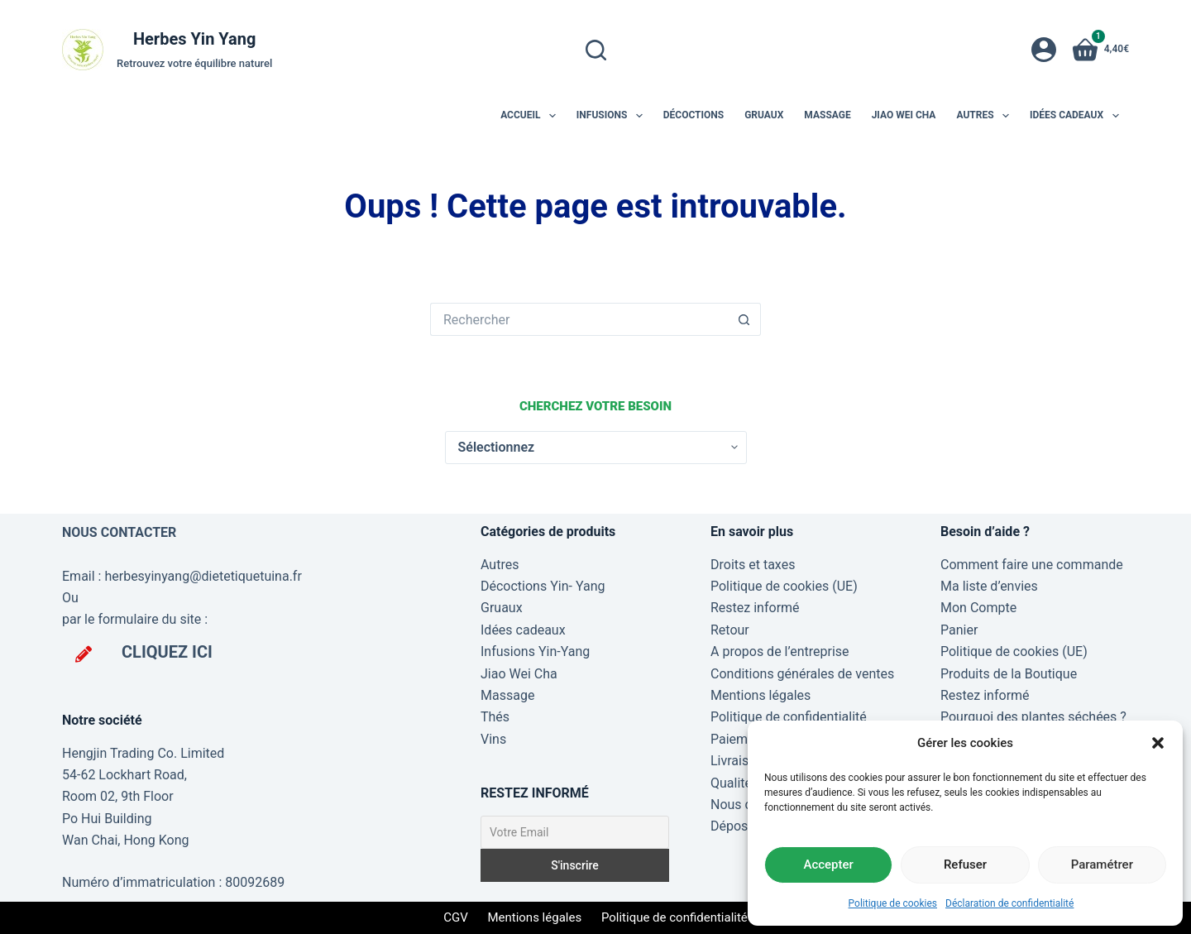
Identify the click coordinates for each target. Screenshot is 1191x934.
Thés (495, 717)
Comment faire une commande (1031, 564)
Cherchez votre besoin (595, 406)
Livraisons (740, 761)
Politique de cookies (893, 903)
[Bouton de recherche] (744, 319)
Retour (729, 630)
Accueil (531, 116)
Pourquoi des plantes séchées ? (1033, 717)
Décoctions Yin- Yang (543, 586)
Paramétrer (1102, 864)
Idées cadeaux (1078, 116)
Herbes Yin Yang (194, 39)
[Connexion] (1043, 49)
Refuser (965, 864)
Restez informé (755, 607)
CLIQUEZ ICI (167, 652)
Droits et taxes (752, 564)
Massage (827, 115)
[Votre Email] (575, 832)
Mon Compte (978, 607)
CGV (455, 917)
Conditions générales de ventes (802, 674)
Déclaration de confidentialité (1009, 903)
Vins (493, 739)
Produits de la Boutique (1008, 674)
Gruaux (763, 115)
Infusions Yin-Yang (535, 651)
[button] (1158, 743)
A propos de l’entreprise (779, 651)
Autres (986, 116)
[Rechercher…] (579, 319)
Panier (959, 630)
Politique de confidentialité (788, 717)
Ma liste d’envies (989, 586)
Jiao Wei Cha (904, 115)
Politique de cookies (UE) (784, 586)
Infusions (612, 116)
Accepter (828, 864)
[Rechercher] (596, 50)
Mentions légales (760, 695)
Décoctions (693, 115)
